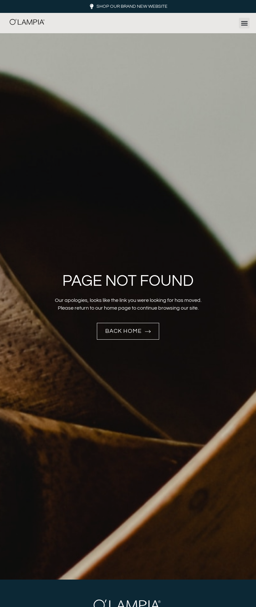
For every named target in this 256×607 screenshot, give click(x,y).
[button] (244, 23)
